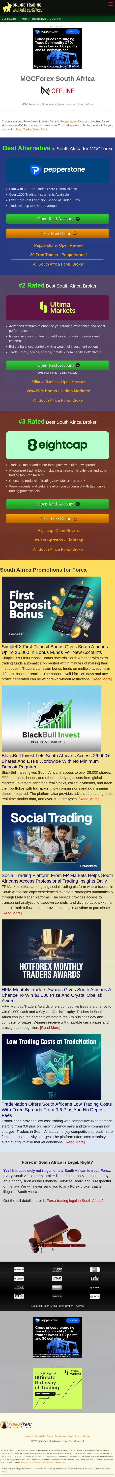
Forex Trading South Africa (31, 129)
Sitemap (86, 1436)
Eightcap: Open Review (58, 534)
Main (24, 19)
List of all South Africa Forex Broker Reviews (57, 1305)
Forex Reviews (38, 19)
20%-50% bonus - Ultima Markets (61, 372)
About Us (29, 1436)
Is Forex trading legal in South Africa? (69, 1199)
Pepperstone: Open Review (58, 248)
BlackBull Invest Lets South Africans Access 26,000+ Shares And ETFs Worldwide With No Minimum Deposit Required (56, 761)
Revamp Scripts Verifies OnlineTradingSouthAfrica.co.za (43, 1462)
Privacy (50, 1436)
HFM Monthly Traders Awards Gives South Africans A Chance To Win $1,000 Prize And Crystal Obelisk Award (56, 995)
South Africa (10, 19)
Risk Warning (60, 1436)
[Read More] (102, 679)
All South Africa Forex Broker (58, 267)
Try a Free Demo (59, 232)
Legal (70, 1436)
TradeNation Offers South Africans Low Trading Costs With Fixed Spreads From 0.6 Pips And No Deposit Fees (57, 1110)
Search (78, 1436)
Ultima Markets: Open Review (58, 385)
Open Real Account (59, 219)
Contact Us (40, 1436)
